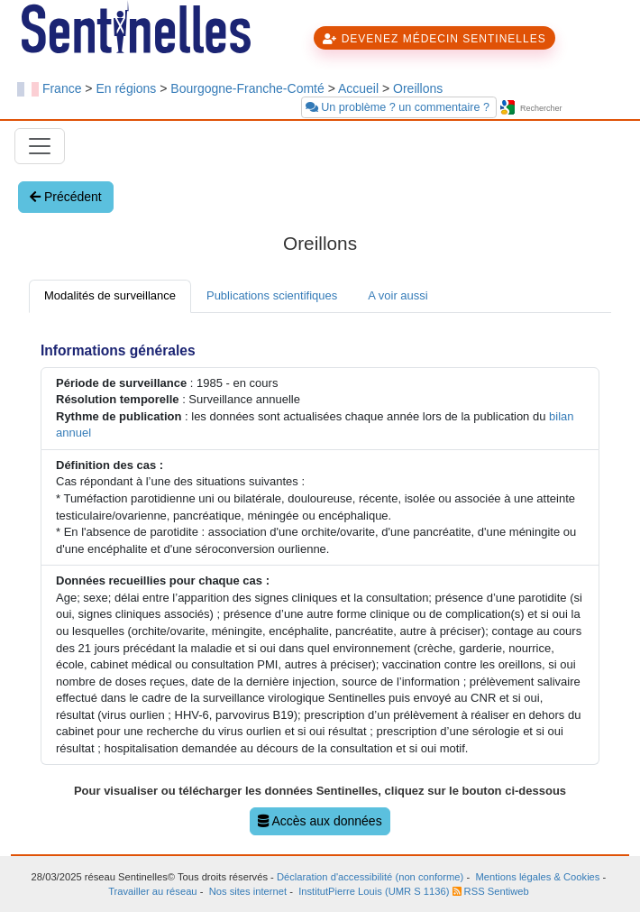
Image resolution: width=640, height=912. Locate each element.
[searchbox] (570, 108)
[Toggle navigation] (39, 146)
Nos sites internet (248, 891)
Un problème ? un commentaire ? (399, 107)
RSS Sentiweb (491, 891)
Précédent (66, 196)
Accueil (358, 88)
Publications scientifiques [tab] (271, 295)
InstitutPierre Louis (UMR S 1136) (374, 891)
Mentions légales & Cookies (537, 876)
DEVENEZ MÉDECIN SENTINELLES (434, 38)
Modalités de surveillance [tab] (110, 295)
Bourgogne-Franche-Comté (247, 88)
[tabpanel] (320, 584)
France (62, 88)
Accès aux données (319, 821)
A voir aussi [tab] (397, 295)
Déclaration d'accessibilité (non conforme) (370, 876)
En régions (126, 88)
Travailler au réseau (152, 891)
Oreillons (418, 88)
